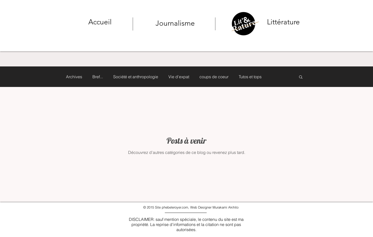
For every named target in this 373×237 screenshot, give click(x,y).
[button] (300, 77)
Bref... (97, 76)
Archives (74, 76)
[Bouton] (262, 23)
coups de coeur (213, 76)
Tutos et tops (250, 76)
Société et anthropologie (135, 76)
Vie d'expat (178, 76)
